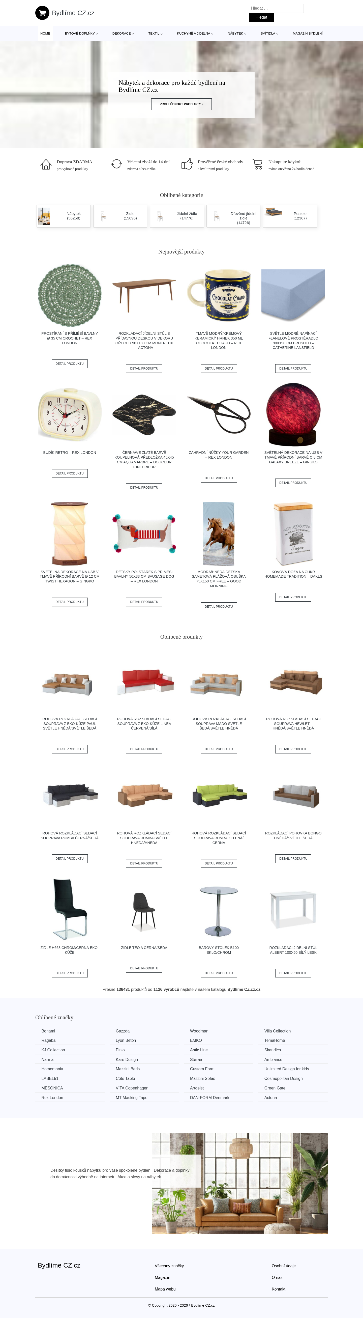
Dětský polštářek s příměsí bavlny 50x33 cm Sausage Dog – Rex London (144, 576)
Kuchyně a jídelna (193, 33)
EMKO (197, 1040)
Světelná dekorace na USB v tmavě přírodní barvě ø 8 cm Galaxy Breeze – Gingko (293, 457)
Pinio (121, 1050)
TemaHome (277, 1040)
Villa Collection (280, 1031)
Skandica (275, 1050)
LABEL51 (50, 1078)
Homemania (52, 1069)
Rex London (52, 1097)
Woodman (201, 1031)
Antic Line (200, 1050)
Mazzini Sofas (204, 1078)
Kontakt (278, 1288)
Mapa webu (165, 1288)
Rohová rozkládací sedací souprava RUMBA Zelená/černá (219, 838)
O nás (277, 1277)
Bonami (48, 1031)
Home (45, 33)
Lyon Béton (127, 1040)
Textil (153, 33)
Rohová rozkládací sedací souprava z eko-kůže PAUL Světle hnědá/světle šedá (69, 723)
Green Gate (277, 1088)
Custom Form (204, 1069)
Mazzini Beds (129, 1069)
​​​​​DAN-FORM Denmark (211, 1097)
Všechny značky (169, 1266)
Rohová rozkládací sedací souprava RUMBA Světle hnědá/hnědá (144, 838)
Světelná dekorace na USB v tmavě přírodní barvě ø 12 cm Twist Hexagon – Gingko (70, 576)
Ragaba (49, 1040)
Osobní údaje (284, 1266)
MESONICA (52, 1088)
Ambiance (276, 1059)
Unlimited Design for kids (289, 1069)
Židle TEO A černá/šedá (144, 948)
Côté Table (126, 1078)
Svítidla (268, 33)
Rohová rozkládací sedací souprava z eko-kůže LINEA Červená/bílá (144, 723)
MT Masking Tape (132, 1097)
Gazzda (124, 1031)
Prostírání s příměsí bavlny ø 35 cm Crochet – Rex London (69, 338)
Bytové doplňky (80, 33)
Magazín (162, 1277)
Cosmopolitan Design (286, 1078)
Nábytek (235, 33)
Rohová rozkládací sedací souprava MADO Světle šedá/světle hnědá (219, 723)
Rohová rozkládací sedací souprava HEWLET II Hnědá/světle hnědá (293, 723)
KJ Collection (53, 1050)
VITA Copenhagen (133, 1088)
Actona (273, 1097)
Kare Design (128, 1059)
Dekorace (121, 33)
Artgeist (198, 1088)
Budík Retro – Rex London (69, 453)
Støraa (198, 1059)
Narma (48, 1059)
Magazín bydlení (307, 33)
